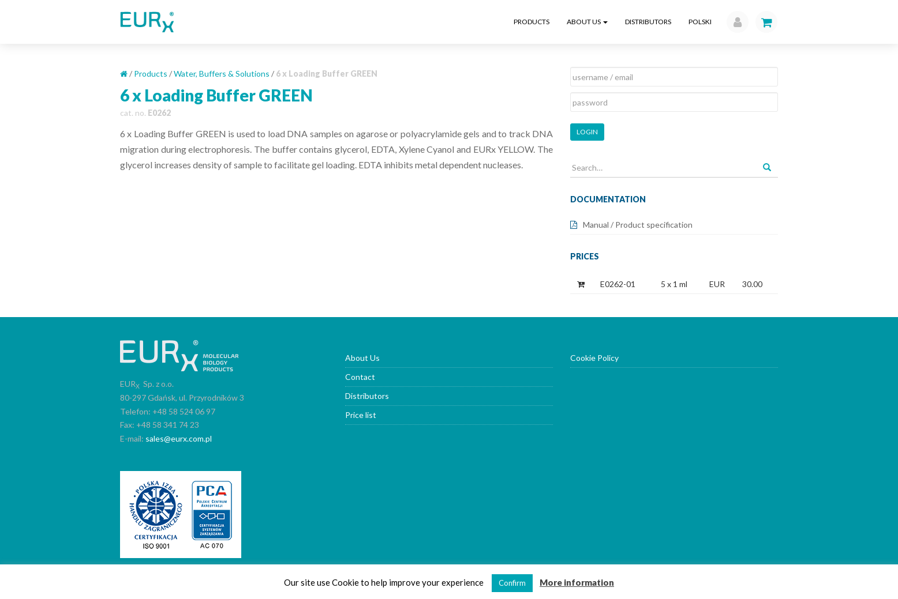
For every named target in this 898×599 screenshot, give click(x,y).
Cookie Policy (594, 358)
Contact (360, 377)
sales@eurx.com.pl (178, 438)
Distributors (648, 21)
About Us (587, 21)
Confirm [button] (512, 582)
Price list (360, 415)
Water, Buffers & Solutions (222, 73)
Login (587, 131)
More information (577, 582)
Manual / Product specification (638, 224)
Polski (700, 21)
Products (531, 21)
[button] (734, 22)
